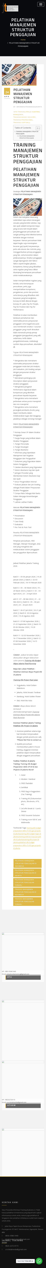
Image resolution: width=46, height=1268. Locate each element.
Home (4, 40)
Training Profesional (22, 110)
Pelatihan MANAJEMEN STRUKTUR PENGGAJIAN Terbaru (27, 805)
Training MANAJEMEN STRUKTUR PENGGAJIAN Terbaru (27, 817)
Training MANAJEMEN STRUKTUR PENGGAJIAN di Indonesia (27, 811)
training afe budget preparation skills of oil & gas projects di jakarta (27, 759)
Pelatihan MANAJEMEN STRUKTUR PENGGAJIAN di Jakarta (24, 798)
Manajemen (17, 105)
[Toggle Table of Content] (36, 118)
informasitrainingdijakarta (26, 100)
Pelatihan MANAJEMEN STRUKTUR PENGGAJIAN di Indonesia (25, 789)
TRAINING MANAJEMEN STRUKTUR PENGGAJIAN (27, 122)
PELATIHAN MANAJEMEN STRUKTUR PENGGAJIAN (26, 40)
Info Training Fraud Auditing (28, 103)
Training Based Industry (23, 107)
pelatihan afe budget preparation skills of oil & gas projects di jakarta (27, 772)
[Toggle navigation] (41, 4)
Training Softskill (21, 112)
